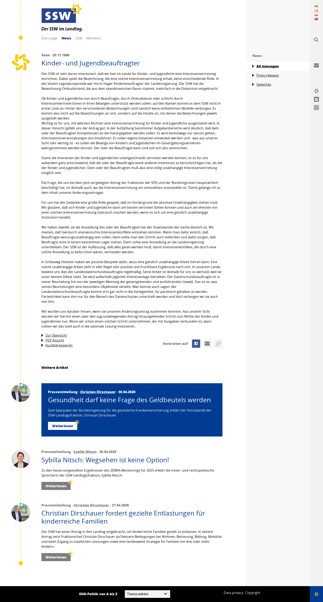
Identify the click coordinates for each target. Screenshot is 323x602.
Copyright (252, 592)
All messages (265, 66)
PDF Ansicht (52, 340)
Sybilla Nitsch (85, 452)
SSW (78, 38)
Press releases (265, 75)
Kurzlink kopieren (57, 345)
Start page (49, 38)
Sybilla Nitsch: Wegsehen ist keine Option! (105, 460)
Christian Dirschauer (98, 392)
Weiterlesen (64, 425)
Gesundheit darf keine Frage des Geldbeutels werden (129, 400)
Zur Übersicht (54, 335)
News (66, 38)
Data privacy (233, 592)
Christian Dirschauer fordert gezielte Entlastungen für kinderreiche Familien (123, 517)
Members (93, 38)
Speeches (261, 84)
